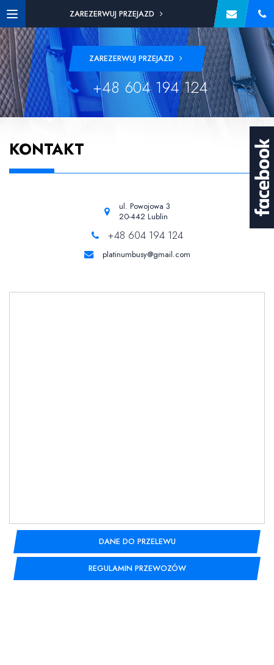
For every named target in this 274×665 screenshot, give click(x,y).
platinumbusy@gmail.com (146, 254)
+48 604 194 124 (137, 87)
